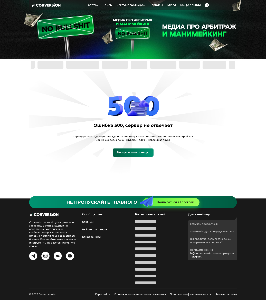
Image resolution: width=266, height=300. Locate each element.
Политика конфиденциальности (190, 294)
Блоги (171, 5)
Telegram (195, 256)
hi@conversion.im (201, 253)
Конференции (190, 5)
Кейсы (107, 5)
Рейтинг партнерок (130, 5)
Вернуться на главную (133, 152)
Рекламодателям (226, 294)
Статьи (93, 5)
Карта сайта (102, 294)
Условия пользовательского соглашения (140, 294)
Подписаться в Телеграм (168, 202)
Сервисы (156, 5)
